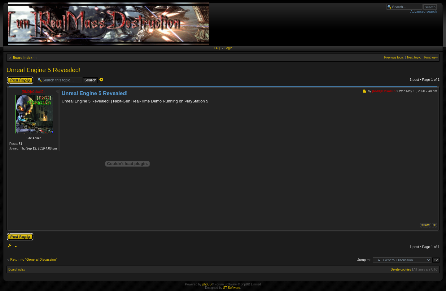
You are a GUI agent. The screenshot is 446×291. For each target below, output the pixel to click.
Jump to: (363, 260)
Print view (431, 57)
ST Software (231, 287)
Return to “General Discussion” (33, 259)
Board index (23, 57)
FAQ (217, 48)
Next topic (414, 57)
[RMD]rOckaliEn (33, 91)
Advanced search (423, 11)
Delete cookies (401, 269)
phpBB (207, 284)
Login (228, 48)
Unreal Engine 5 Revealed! (44, 70)
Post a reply (20, 80)
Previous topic (394, 57)
